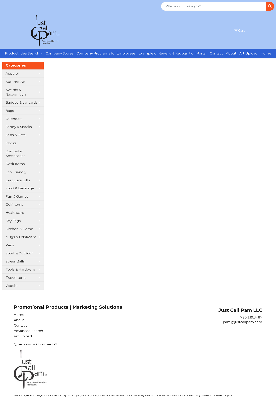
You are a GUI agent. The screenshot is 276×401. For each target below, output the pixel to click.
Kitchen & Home (19, 229)
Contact (216, 53)
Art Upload (248, 53)
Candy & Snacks (19, 127)
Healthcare (15, 212)
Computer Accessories (15, 153)
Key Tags (13, 221)
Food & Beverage (20, 188)
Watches (13, 286)
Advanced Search (28, 331)
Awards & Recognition (16, 92)
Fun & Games (17, 196)
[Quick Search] (213, 6)
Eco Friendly (16, 172)
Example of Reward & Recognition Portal (173, 53)
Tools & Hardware (20, 269)
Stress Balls (15, 261)
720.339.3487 (251, 317)
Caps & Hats (15, 135)
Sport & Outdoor (19, 253)
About (231, 53)
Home (266, 53)
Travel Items (16, 278)
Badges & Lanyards (22, 102)
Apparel (12, 73)
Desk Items (15, 164)
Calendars (14, 119)
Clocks (11, 143)
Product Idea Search (22, 53)
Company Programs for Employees (106, 53)
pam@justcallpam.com (242, 322)
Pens (10, 245)
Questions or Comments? (35, 344)
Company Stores (59, 53)
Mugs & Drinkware (21, 237)
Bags (10, 111)
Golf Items (14, 204)
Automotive (15, 82)
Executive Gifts (18, 180)
